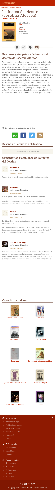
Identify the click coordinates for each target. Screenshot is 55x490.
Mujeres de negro (40, 382)
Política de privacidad (14, 425)
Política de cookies (13, 428)
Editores (9, 454)
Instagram (12, 470)
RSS (10, 473)
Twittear (32, 135)
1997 (20, 25)
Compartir (23, 135)
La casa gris (14, 339)
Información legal (12, 422)
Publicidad (10, 435)
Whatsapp (15, 135)
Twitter (11, 467)
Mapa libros (10, 451)
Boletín (11, 477)
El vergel (40, 404)
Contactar (9, 438)
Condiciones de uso (13, 432)
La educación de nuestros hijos (40, 361)
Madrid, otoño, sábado (15, 318)
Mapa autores (11, 447)
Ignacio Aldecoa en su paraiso (15, 382)
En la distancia (40, 339)
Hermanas (40, 318)
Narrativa (22, 29)
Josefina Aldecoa (15, 8)
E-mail (40, 135)
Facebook (12, 463)
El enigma (15, 361)
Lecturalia (4, 8)
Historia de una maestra (15, 404)
